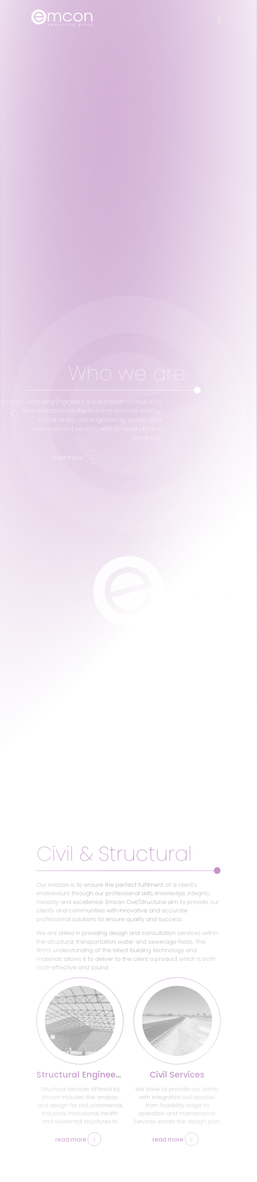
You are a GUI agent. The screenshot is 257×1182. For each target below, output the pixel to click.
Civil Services (177, 1075)
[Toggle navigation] (219, 16)
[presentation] (13, 413)
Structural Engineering (84, 1075)
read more (78, 1139)
